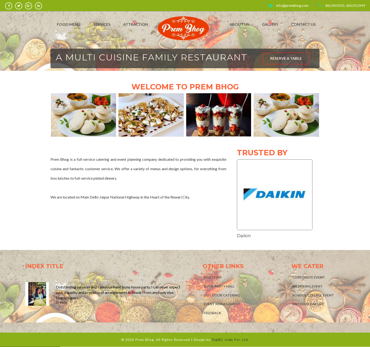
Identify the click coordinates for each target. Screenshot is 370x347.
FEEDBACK (212, 313)
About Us (239, 24)
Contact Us (303, 24)
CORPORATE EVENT (308, 277)
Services (101, 24)
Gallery (270, 24)
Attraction (135, 24)
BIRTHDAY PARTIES (308, 304)
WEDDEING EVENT (307, 286)
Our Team (212, 277)
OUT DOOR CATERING (222, 295)
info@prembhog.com (292, 5)
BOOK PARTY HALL (219, 286)
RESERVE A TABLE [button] (286, 58)
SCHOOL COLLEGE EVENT (313, 295)
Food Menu (68, 24)
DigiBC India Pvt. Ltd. (230, 340)
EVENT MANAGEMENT (222, 304)
